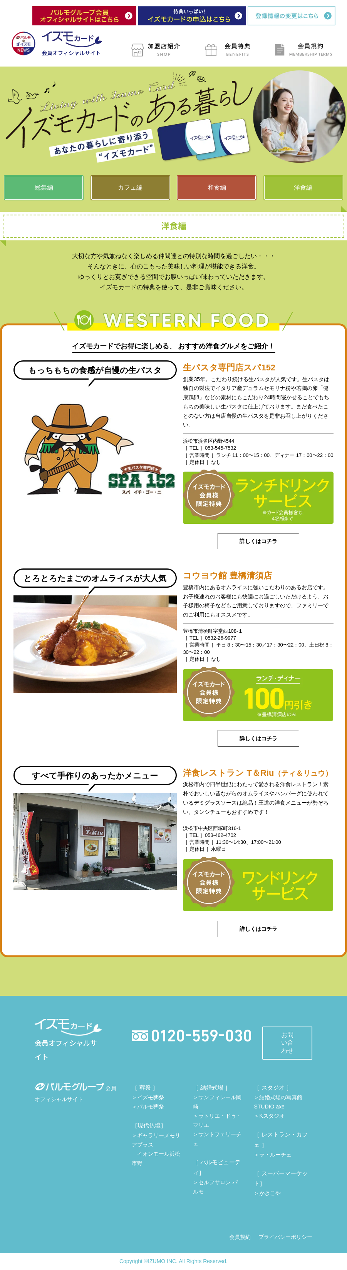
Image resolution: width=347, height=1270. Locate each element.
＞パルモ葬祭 (148, 1106)
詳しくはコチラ (258, 541)
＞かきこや (267, 1193)
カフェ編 (130, 187)
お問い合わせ (287, 1043)
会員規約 (240, 1237)
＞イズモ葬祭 (148, 1097)
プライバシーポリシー (285, 1237)
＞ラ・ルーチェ (273, 1155)
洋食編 (303, 187)
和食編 (217, 187)
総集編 (44, 187)
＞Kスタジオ (269, 1116)
